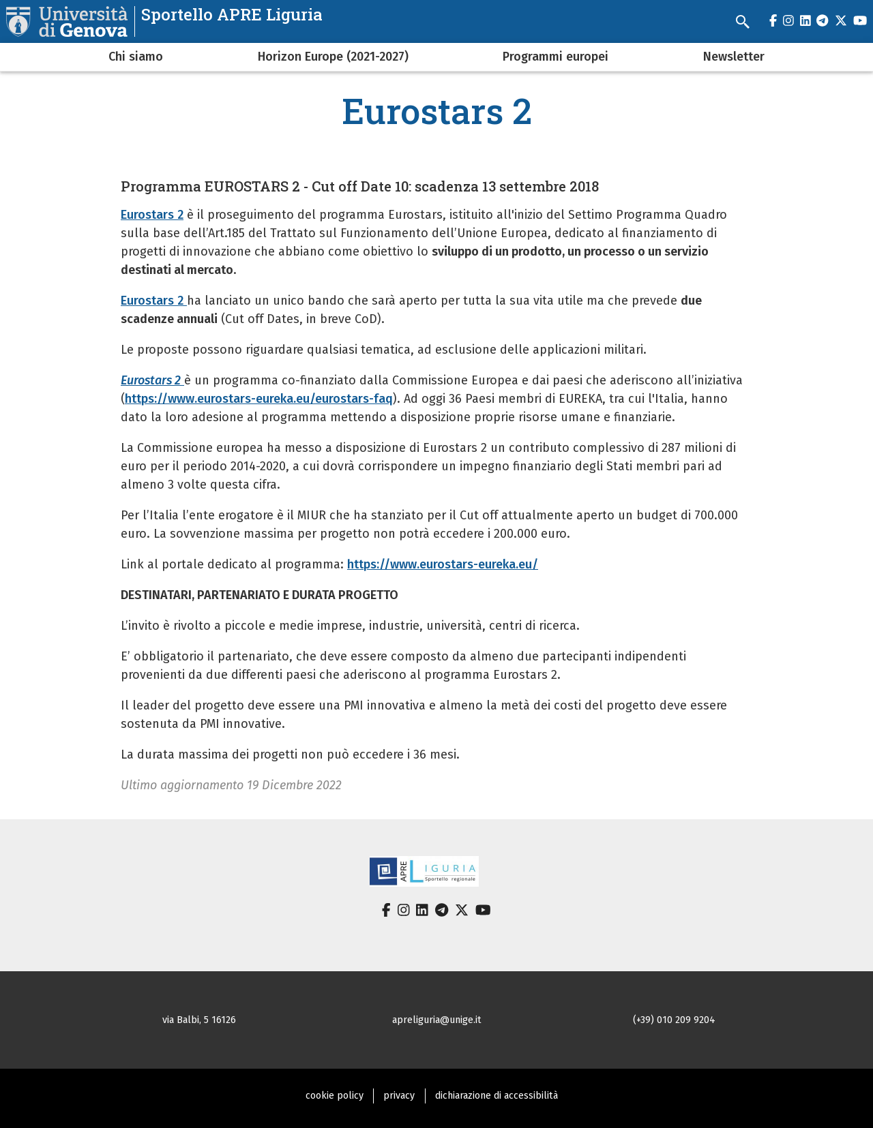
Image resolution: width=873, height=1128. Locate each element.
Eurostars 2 (152, 214)
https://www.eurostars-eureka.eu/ (442, 564)
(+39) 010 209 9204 (674, 1020)
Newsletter (734, 56)
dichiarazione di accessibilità (496, 1095)
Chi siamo (135, 56)
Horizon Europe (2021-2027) (333, 56)
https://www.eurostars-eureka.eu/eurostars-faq (259, 398)
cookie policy (335, 1095)
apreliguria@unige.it (437, 1020)
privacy (399, 1095)
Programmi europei (555, 56)
